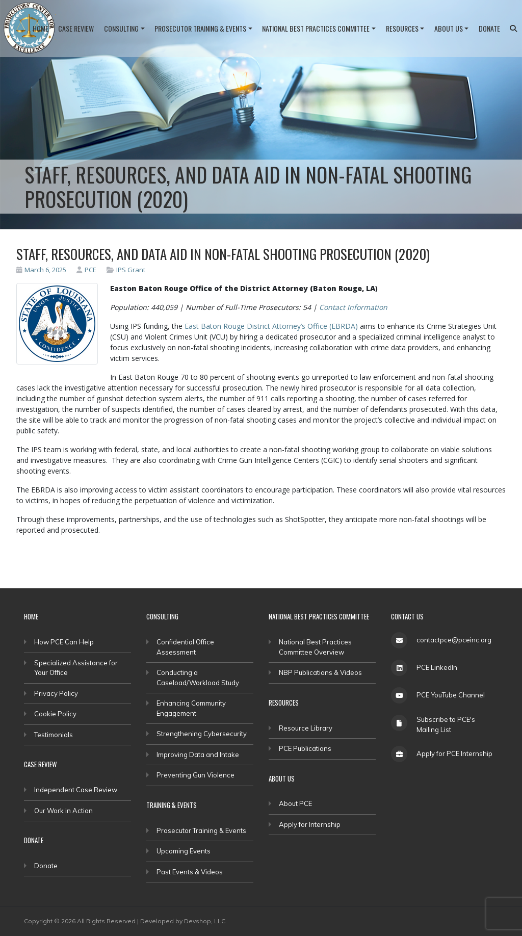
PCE (86, 269)
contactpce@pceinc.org (453, 640)
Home (40, 28)
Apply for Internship (310, 824)
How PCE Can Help (64, 642)
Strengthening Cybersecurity (201, 734)
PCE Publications (305, 748)
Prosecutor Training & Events (200, 28)
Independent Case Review (75, 790)
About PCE (295, 803)
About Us (448, 28)
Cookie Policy (55, 714)
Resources (402, 28)
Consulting (121, 28)
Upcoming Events (183, 851)
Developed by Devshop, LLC (182, 921)
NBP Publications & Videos (320, 672)
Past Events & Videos (189, 872)
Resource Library (305, 728)
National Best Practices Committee (316, 28)
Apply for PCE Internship (454, 753)
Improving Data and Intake (197, 754)
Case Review (76, 28)
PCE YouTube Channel (450, 695)
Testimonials (53, 735)
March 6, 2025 (41, 269)
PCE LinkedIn (436, 667)
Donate (489, 28)
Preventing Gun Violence (195, 775)
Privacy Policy (56, 693)
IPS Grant (130, 269)
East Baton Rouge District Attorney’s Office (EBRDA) (271, 326)
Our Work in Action (63, 811)
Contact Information (353, 307)
